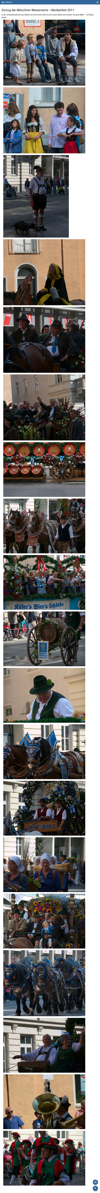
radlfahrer (7, 2)
